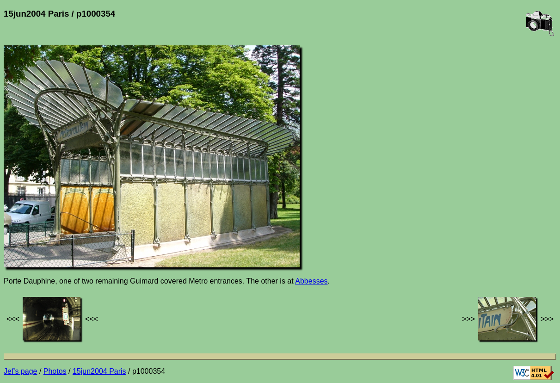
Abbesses (311, 281)
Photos (55, 371)
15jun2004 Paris (99, 371)
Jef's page (20, 371)
